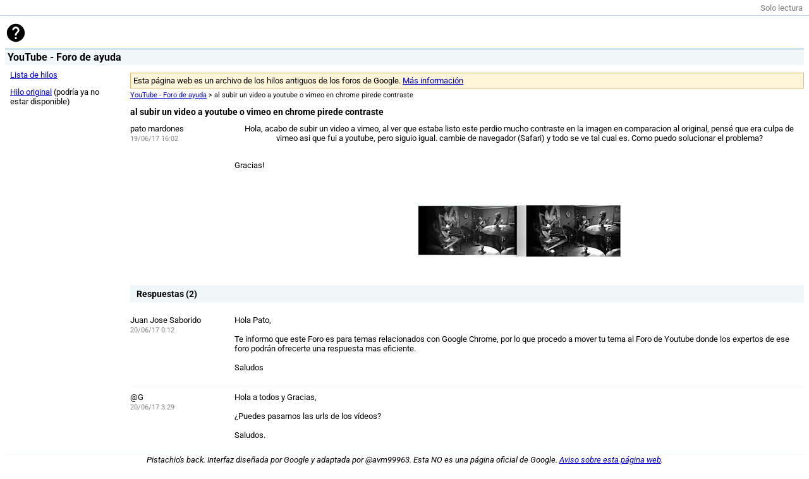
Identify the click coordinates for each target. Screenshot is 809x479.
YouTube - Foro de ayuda (168, 95)
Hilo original (31, 92)
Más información (433, 80)
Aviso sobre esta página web (610, 459)
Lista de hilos (34, 75)
